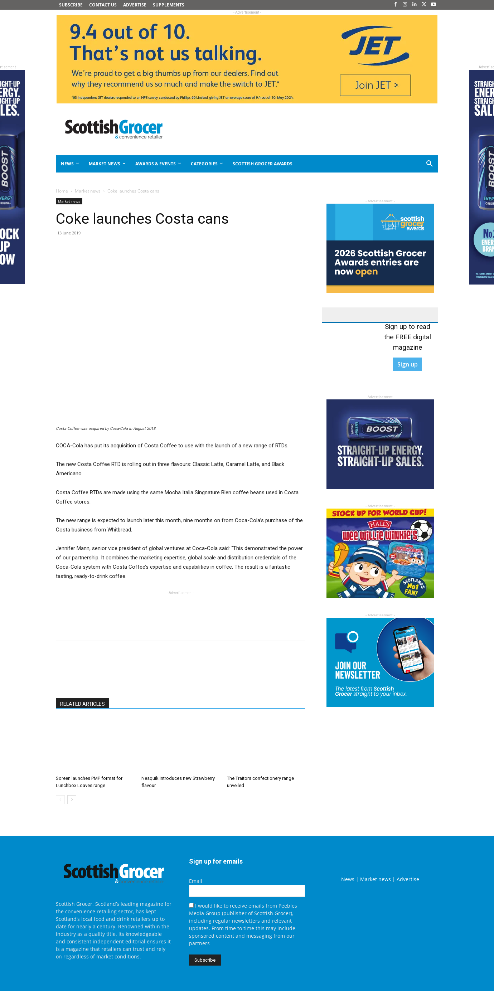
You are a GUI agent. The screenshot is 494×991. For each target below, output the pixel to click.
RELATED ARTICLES (82, 704)
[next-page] (71, 799)
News (347, 879)
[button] (403, 164)
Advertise (408, 879)
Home (62, 191)
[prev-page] (60, 799)
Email (195, 881)
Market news (88, 191)
